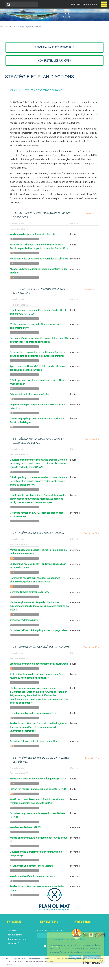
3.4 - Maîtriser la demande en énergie (39, 532)
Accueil (8, 26)
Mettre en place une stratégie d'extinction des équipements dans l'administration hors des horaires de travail (39, 606)
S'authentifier (77, 4)
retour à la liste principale (54, 47)
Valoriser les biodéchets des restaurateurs (32, 876)
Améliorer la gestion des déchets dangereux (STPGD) (38, 778)
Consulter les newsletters (50, 930)
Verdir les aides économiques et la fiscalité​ (32, 234)
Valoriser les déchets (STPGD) (25, 827)
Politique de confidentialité (32, 958)
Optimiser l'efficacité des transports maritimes (34, 741)
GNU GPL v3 (10, 964)
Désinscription (53, 946)
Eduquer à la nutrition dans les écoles (29, 394)
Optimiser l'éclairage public (24, 619)
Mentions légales (13, 958)
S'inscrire (93, 4)
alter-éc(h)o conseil (75, 958)
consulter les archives (54, 60)
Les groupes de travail (17, 939)
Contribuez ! (13, 943)
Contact (47, 958)
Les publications (15, 934)
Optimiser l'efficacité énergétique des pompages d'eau (39, 630)
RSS (21, 930)
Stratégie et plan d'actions (28, 26)
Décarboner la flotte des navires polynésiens (33, 713)
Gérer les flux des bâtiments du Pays (29, 591)
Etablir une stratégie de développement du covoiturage (39, 663)
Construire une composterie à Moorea (33, 865)
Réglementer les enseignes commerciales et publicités (39, 258)
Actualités (12, 930)
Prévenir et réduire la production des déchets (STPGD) (38, 788)
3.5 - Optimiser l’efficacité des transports (41, 646)
